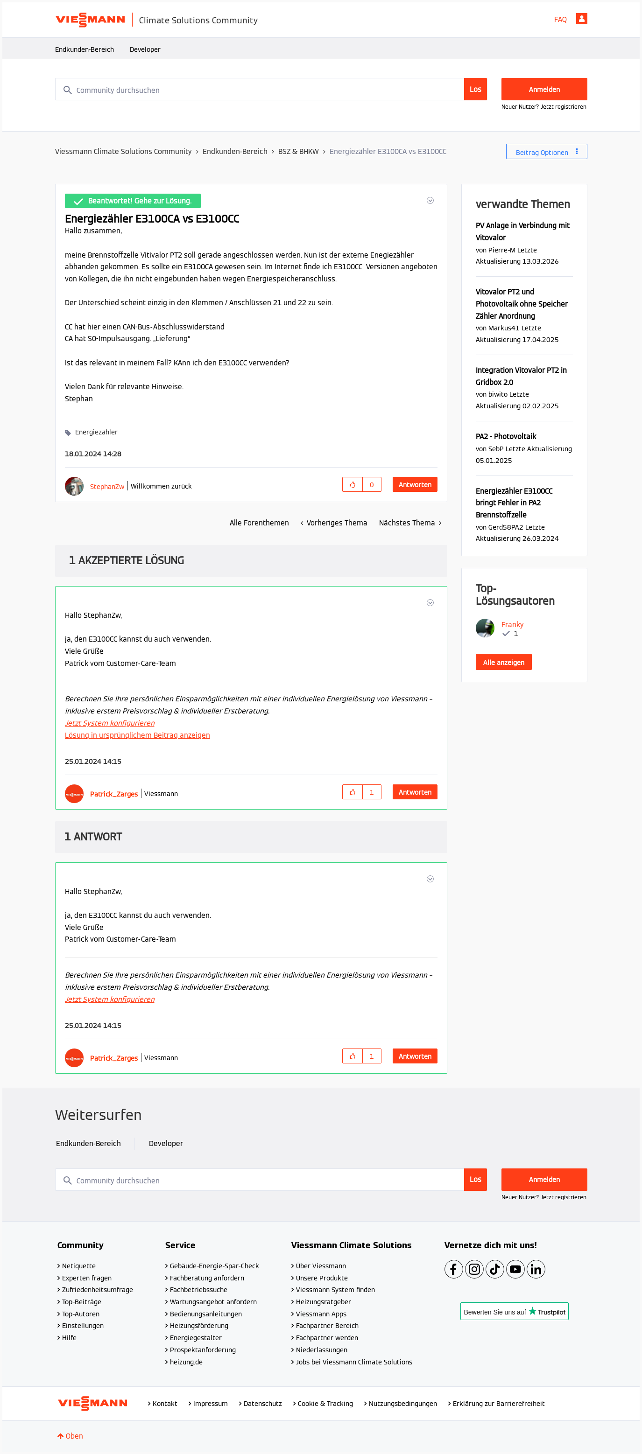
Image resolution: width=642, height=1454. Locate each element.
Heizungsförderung (199, 1325)
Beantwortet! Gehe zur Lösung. (139, 200)
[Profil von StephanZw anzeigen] (107, 486)
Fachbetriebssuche (198, 1290)
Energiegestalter (196, 1338)
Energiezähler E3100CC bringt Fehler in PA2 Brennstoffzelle (514, 503)
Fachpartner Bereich (327, 1325)
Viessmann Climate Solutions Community (123, 151)
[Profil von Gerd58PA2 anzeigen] (505, 527)
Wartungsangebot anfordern (213, 1302)
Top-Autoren (80, 1314)
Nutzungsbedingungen (403, 1403)
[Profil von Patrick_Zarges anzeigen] (114, 794)
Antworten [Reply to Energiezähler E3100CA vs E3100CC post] (415, 485)
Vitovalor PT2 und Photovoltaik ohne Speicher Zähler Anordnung (522, 303)
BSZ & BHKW (298, 151)
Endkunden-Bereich (84, 49)
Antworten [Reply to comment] (415, 792)
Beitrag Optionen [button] (542, 152)
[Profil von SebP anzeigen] (496, 448)
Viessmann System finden (335, 1290)
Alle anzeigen (503, 662)
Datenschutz (263, 1403)
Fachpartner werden (327, 1338)
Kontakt (165, 1403)
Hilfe (69, 1338)
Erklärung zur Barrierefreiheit (499, 1403)
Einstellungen (83, 1325)
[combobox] (271, 89)
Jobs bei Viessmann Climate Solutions (354, 1362)
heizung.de (186, 1362)
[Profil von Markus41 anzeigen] (504, 327)
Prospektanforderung (203, 1350)
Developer (145, 49)
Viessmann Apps (321, 1314)
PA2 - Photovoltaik (506, 436)
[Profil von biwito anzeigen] (498, 394)
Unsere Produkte (322, 1278)
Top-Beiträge (81, 1302)
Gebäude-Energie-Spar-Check (214, 1266)
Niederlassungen (321, 1350)
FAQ (560, 19)
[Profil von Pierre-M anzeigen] (501, 249)
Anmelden (581, 18)
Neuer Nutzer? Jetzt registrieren (543, 106)
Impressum (210, 1403)
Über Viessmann (321, 1266)
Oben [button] (74, 1436)
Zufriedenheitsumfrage (97, 1290)
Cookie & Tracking (325, 1403)
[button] (429, 200)
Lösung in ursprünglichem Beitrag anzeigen (137, 735)
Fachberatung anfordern (207, 1278)
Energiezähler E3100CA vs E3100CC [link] (388, 151)
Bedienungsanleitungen (206, 1314)
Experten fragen (87, 1278)
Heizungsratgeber (323, 1302)
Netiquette (79, 1266)
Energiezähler (96, 432)
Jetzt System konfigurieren (110, 723)
